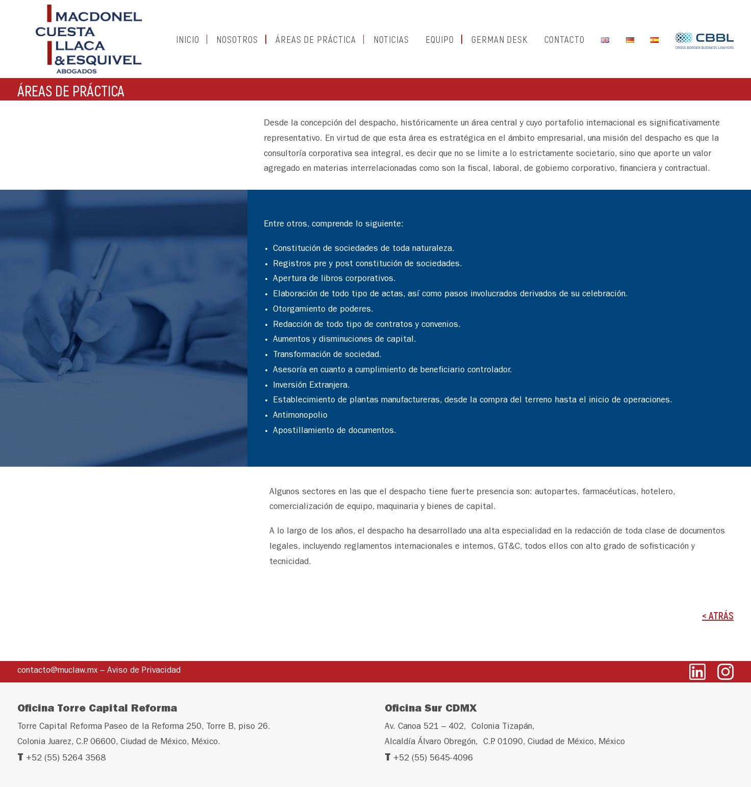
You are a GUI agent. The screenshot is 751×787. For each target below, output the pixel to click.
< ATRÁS (718, 624)
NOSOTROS (237, 43)
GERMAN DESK (499, 43)
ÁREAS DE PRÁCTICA (316, 43)
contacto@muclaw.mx (57, 671)
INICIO (187, 43)
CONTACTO (564, 43)
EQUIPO (439, 43)
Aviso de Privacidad (144, 671)
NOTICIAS (391, 43)
